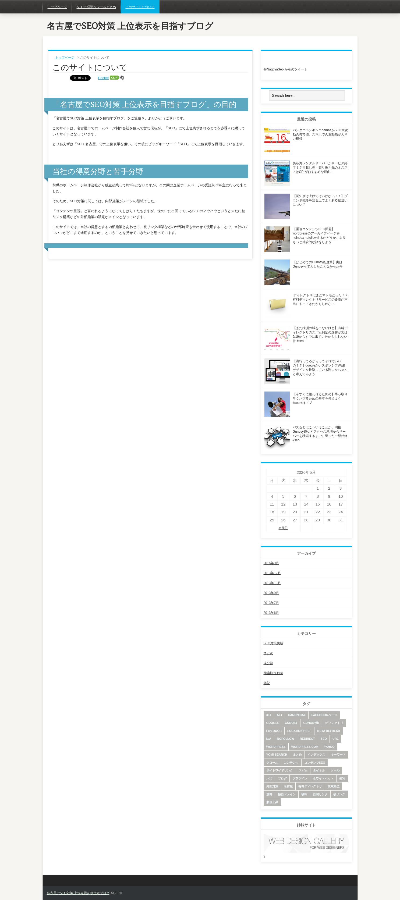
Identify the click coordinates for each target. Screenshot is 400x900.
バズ (269, 778)
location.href (299, 730)
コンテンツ (291, 762)
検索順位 (333, 786)
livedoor (274, 730)
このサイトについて (140, 7)
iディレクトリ (334, 722)
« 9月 (283, 528)
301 (268, 715)
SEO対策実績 (273, 643)
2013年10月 (272, 583)
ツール (335, 770)
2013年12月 (272, 573)
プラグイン (299, 778)
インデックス (316, 754)
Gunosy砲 (311, 722)
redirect (307, 738)
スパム (303, 770)
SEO (324, 738)
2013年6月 (271, 613)
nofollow (285, 738)
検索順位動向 (273, 673)
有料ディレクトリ (310, 786)
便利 (342, 778)
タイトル (319, 770)
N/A (268, 738)
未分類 (268, 663)
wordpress (276, 746)
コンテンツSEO (314, 762)
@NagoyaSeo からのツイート (285, 69)
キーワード (338, 754)
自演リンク (320, 794)
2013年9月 (271, 593)
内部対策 (272, 786)
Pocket (103, 78)
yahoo (329, 746)
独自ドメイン (287, 794)
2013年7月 (271, 603)
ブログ (282, 778)
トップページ (57, 7)
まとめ (268, 653)
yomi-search (276, 754)
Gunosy (291, 722)
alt (279, 715)
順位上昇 (272, 802)
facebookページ (324, 715)
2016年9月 (271, 563)
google (272, 722)
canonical (297, 715)
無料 (269, 794)
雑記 (267, 683)
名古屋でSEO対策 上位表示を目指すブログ (130, 26)
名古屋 (288, 786)
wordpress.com (304, 746)
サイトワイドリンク (279, 770)
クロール (272, 762)
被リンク (339, 794)
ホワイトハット (323, 778)
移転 (304, 794)
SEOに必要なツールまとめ (96, 7)
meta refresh (328, 730)
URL (335, 738)
